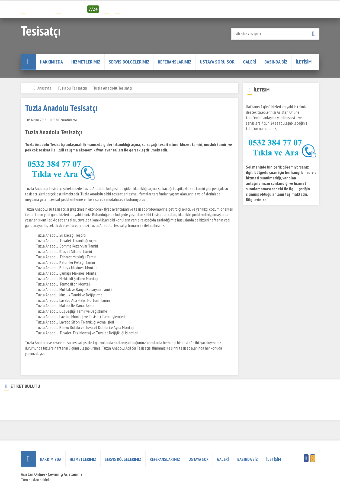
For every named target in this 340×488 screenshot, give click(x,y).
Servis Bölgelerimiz (129, 62)
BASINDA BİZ (275, 62)
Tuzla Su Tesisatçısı (72, 88)
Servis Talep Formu (134, 9)
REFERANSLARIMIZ (174, 62)
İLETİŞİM (304, 62)
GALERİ (249, 62)
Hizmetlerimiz (85, 62)
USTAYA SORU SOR (217, 62)
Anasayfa (44, 88)
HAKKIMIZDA (51, 62)
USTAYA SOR (198, 459)
